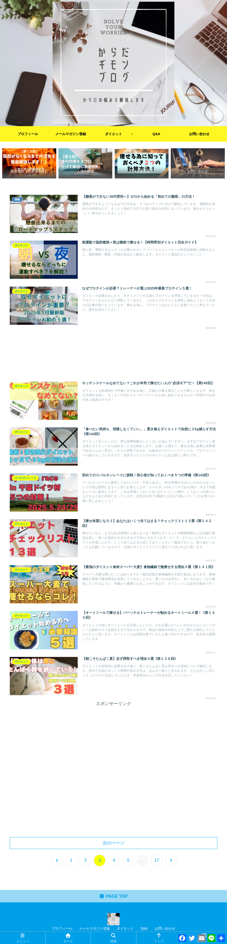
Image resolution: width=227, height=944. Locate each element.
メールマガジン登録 (94, 929)
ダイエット (125, 929)
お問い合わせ (165, 929)
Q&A (144, 929)
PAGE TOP (113, 896)
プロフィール (62, 929)
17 (157, 860)
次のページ (113, 843)
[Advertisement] (113, 353)
